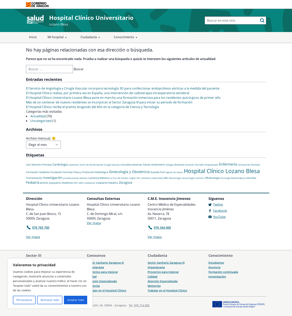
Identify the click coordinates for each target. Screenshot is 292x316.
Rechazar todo (50, 300)
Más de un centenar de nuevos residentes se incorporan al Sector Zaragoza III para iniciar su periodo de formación (109, 102)
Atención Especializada (102, 281)
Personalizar (24, 300)
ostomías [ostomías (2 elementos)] (251, 178)
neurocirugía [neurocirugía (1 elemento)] (188, 178)
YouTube (219, 217)
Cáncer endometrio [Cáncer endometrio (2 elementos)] (154, 164)
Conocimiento (126, 37)
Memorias (93, 286)
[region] (50, 283)
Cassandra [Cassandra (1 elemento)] (73, 164)
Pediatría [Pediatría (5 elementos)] (32, 182)
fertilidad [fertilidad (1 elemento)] (255, 164)
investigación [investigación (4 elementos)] (52, 178)
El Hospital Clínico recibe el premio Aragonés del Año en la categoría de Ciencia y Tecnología (92, 107)
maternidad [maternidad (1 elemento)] (157, 178)
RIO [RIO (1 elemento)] (76, 183)
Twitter (218, 204)
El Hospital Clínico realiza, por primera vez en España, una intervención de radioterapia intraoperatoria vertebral (107, 93)
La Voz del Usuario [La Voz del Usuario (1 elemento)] (119, 178)
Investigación (217, 276)
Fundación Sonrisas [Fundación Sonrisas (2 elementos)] (61, 172)
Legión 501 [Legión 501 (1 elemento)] (134, 178)
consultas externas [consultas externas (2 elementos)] (131, 164)
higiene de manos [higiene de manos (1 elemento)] (174, 172)
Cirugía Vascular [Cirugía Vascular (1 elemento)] (112, 164)
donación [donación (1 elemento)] (190, 164)
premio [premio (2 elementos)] (44, 182)
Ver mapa (33, 237)
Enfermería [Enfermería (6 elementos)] (228, 164)
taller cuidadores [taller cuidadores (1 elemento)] (87, 183)
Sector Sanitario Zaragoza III (105, 262)
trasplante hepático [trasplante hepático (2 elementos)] (107, 182)
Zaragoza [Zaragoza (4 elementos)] (125, 182)
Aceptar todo (75, 300)
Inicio (33, 37)
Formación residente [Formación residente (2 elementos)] (38, 172)
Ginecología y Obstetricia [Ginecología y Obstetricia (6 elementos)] (129, 171)
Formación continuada (223, 272)
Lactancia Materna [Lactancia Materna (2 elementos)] (98, 178)
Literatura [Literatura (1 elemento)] (146, 178)
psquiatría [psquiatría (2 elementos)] (55, 182)
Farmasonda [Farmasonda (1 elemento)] (244, 164)
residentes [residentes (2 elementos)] (67, 182)
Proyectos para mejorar (102, 272)
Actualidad (38, 116)
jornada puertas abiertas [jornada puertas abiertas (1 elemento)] (75, 178)
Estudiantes (216, 262)
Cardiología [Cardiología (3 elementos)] (60, 164)
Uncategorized (41, 121)
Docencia (214, 267)
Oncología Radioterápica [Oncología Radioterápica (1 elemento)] (232, 178)
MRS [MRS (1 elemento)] (166, 178)
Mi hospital (58, 37)
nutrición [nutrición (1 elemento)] (199, 178)
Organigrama (95, 267)
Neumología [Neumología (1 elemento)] (175, 178)
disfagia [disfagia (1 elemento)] (169, 164)
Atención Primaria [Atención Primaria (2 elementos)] (41, 164)
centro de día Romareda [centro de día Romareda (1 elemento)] (91, 164)
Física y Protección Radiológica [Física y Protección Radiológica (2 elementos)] (91, 172)
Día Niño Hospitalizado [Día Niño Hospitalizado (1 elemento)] (206, 164)
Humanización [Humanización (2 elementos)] (34, 178)
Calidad (152, 276)
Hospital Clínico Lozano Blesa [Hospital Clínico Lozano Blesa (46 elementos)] (222, 171)
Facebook (220, 211)
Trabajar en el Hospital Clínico (106, 290)
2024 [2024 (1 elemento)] (28, 164)
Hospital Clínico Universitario (91, 18)
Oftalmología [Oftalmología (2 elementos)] (212, 178)
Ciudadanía (90, 37)
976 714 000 (141, 305)
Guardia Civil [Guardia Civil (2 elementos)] (157, 172)
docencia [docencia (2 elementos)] (179, 164)
